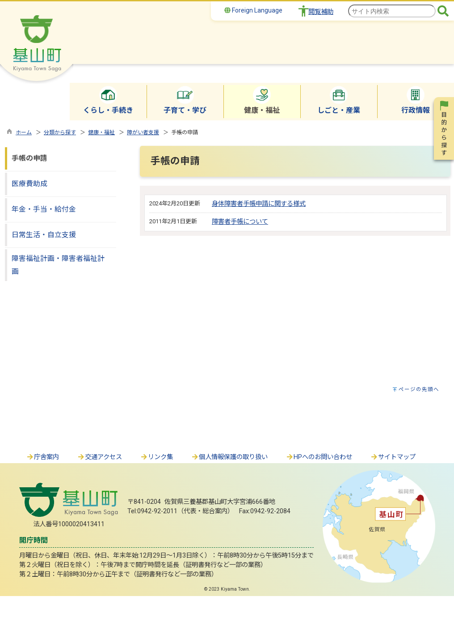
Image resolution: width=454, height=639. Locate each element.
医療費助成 (29, 183)
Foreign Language (253, 10)
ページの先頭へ (419, 389)
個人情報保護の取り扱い (229, 457)
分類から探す (60, 132)
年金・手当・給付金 (44, 209)
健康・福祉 (101, 132)
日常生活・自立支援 (44, 234)
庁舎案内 (42, 457)
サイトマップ (393, 457)
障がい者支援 (143, 132)
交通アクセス (99, 457)
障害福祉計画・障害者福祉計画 (58, 265)
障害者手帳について (240, 222)
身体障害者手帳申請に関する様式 (259, 204)
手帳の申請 (29, 158)
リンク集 (156, 457)
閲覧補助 (320, 12)
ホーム (24, 132)
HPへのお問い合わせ (319, 457)
